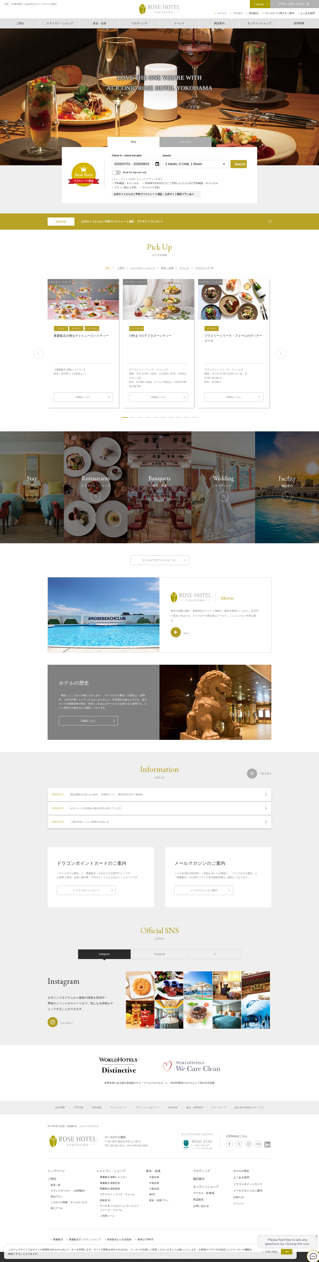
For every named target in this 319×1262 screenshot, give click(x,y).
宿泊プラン (57, 1196)
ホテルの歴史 (241, 1170)
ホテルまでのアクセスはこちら (159, 560)
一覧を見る (265, 773)
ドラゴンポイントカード (86, 890)
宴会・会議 (99, 23)
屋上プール (57, 1208)
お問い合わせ (201, 1206)
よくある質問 (307, 13)
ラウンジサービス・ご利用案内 (68, 1190)
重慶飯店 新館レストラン (113, 1177)
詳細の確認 (271, 1251)
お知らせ (238, 1197)
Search (240, 164)
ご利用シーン (107, 1215)
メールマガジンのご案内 (203, 890)
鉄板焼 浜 (105, 1200)
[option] (83, 343)
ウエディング (139, 23)
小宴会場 (154, 1188)
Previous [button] (38, 353)
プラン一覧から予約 (125, 187)
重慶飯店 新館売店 (110, 1183)
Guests (167, 155)
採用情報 (299, 23)
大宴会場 (154, 1177)
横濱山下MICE (145, 1239)
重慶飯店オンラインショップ (85, 1239)
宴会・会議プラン (159, 1200)
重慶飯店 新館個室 (110, 1188)
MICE (152, 1194)
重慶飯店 (58, 1239)
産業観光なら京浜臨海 (119, 1239)
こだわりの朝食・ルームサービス (69, 1202)
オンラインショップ (259, 23)
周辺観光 (254, 13)
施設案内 (219, 23)
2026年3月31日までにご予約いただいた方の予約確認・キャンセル (181, 183)
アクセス (238, 13)
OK (286, 1251)
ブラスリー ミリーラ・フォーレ (117, 1194)
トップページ (56, 1170)
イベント (222, 13)
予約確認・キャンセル (126, 183)
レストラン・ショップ (60, 23)
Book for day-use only (129, 172)
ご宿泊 (20, 23)
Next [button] (280, 353)
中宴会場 (154, 1183)
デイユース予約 (151, 187)
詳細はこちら (88, 720)
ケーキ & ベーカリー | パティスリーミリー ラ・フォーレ (119, 1208)
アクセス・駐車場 (203, 1193)
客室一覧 (55, 1185)
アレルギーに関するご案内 (279, 13)
